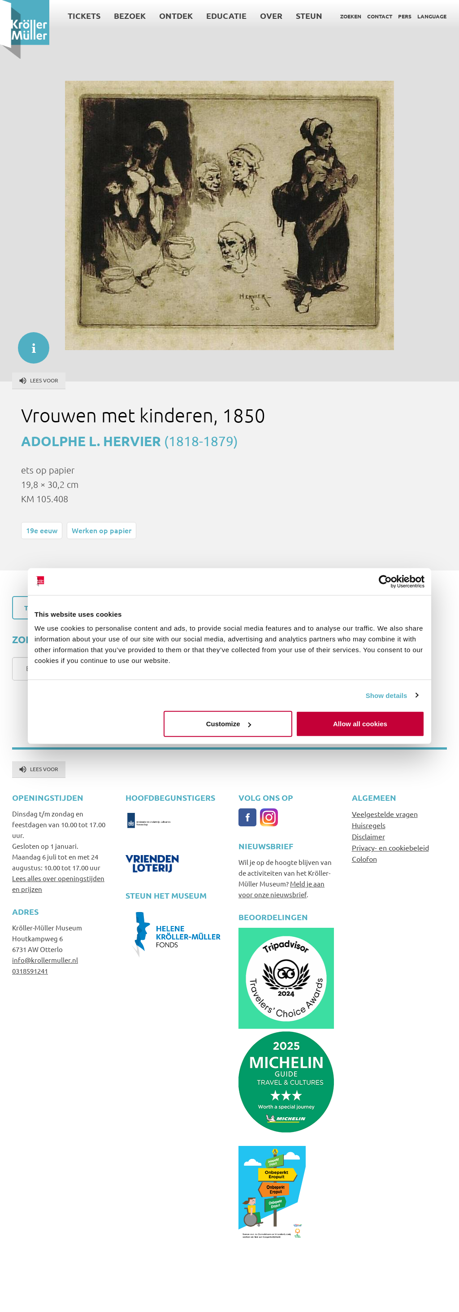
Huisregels (368, 825)
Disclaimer (368, 836)
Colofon (364, 858)
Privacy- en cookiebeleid (390, 847)
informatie (29, 343)
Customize (228, 724)
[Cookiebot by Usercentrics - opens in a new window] (385, 581)
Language (431, 16)
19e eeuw (41, 530)
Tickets (84, 15)
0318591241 (30, 970)
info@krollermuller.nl (45, 960)
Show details (386, 695)
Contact (379, 16)
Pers (404, 16)
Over (271, 15)
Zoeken (350, 16)
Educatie (226, 15)
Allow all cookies (360, 724)
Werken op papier (101, 530)
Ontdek (176, 15)
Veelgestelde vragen (385, 813)
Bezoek (130, 15)
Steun (309, 15)
